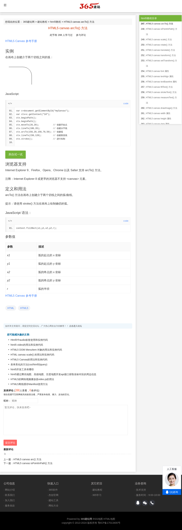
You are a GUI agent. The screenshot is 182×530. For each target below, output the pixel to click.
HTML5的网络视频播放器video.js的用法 (32, 379)
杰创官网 (53, 495)
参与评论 (81, 35)
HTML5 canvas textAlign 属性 (160, 76)
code (125, 103)
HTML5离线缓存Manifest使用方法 (29, 384)
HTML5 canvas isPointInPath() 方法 (32, 463)
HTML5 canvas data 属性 (158, 124)
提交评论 (10, 442)
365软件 (53, 489)
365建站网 (28, 21)
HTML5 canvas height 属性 (158, 118)
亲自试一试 (15, 154)
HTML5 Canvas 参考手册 (21, 41)
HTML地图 (109, 519)
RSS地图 (98, 519)
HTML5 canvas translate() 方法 (160, 50)
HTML (10, 308)
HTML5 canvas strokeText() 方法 (161, 92)
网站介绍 (10, 489)
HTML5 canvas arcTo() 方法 (159, 23)
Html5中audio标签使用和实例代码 (29, 339)
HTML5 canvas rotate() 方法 (159, 45)
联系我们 (10, 495)
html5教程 (55, 21)
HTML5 (24, 308)
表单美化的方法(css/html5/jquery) (29, 364)
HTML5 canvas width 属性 (158, 113)
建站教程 (42, 21)
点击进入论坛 (75, 326)
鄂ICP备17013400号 (109, 522)
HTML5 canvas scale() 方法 (159, 39)
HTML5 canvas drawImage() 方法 (161, 108)
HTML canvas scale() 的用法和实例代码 (32, 354)
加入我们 (10, 500)
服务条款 (10, 505)
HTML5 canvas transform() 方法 (161, 55)
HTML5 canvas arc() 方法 (27, 459)
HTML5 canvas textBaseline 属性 (161, 81)
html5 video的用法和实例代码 (27, 344)
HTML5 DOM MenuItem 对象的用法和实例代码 (36, 349)
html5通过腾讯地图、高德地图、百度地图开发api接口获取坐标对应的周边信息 (53, 374)
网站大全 (53, 505)
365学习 (96, 495)
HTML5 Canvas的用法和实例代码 (29, 359)
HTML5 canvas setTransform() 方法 (161, 63)
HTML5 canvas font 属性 (157, 71)
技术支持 (141, 489)
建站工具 (53, 500)
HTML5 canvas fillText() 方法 (159, 87)
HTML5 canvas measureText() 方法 (161, 100)
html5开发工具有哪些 (22, 369)
